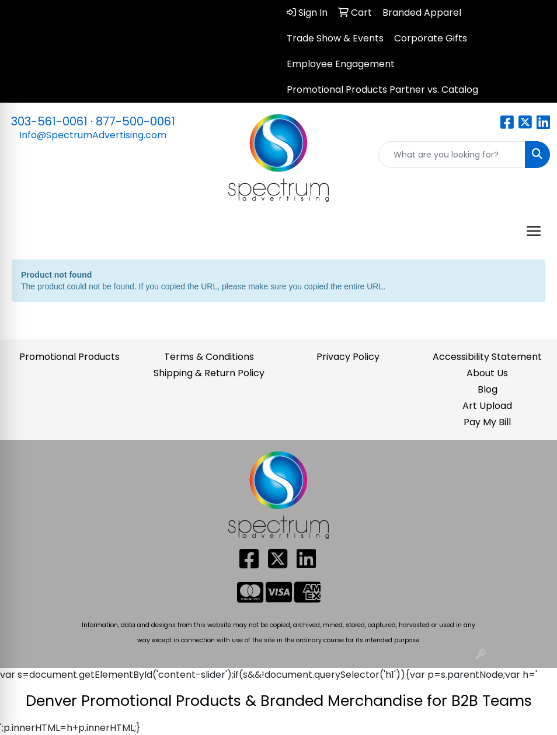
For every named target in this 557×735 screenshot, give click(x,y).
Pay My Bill (487, 422)
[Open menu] (533, 231)
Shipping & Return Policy (209, 373)
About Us (487, 373)
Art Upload (487, 405)
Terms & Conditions (209, 356)
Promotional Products (69, 356)
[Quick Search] (451, 154)
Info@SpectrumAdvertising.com (92, 135)
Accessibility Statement (487, 356)
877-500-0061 (135, 121)
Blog (487, 389)
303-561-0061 (49, 121)
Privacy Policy (348, 356)
